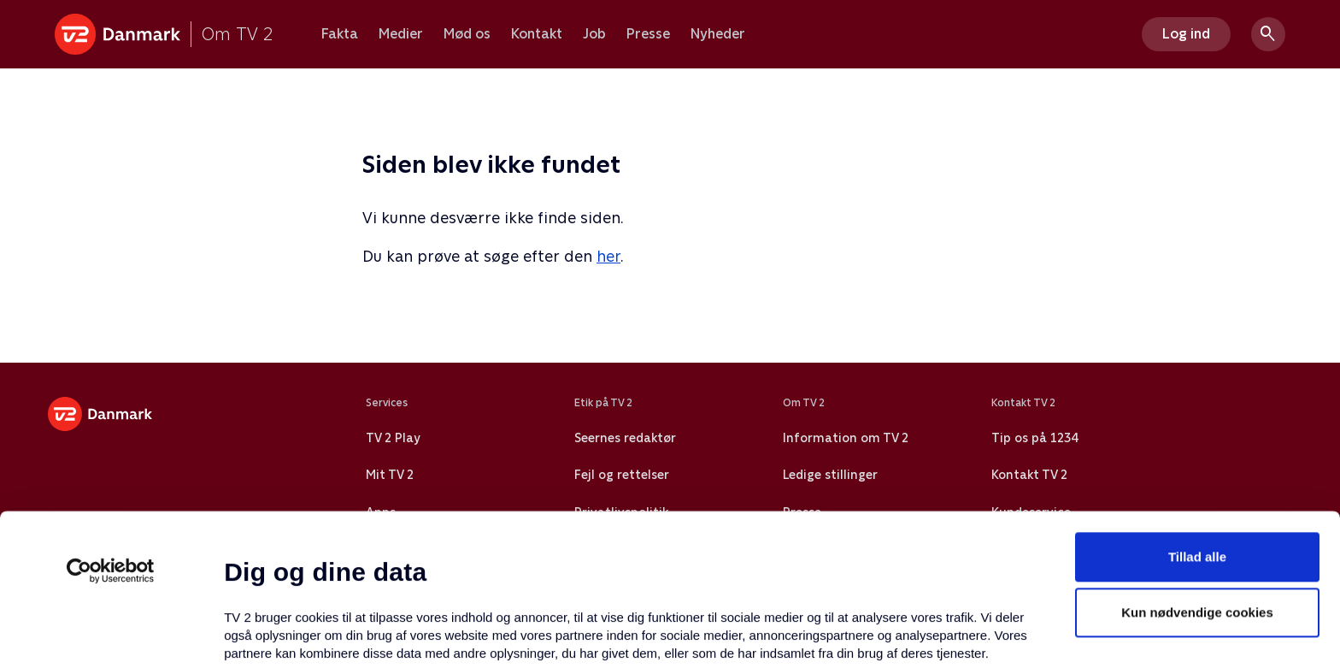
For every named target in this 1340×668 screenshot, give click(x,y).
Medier (401, 34)
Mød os (467, 34)
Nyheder (718, 34)
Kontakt (536, 34)
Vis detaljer (828, 634)
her (608, 256)
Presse (648, 34)
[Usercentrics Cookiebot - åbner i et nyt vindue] (110, 431)
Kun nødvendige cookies (1197, 473)
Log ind (1186, 34)
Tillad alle (1197, 417)
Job (594, 34)
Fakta (339, 34)
